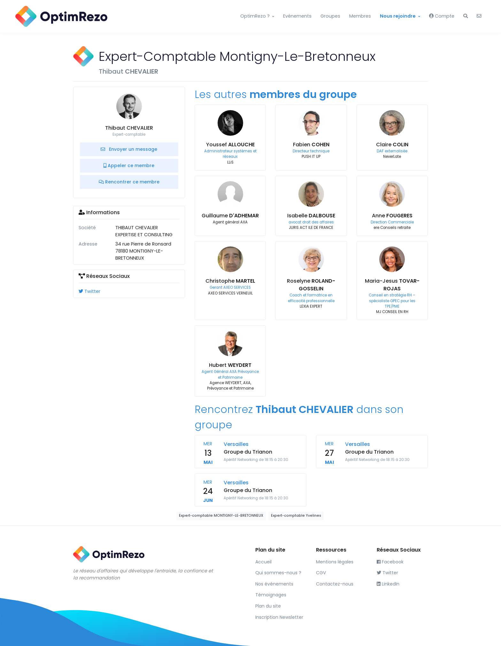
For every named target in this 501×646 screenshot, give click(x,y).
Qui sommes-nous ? (278, 572)
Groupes (330, 16)
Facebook (390, 562)
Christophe (230, 281)
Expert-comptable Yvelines (296, 515)
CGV (321, 572)
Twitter (89, 291)
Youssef (230, 144)
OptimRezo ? (255, 16)
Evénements (297, 16)
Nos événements (274, 584)
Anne (392, 215)
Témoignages (270, 595)
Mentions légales (334, 562)
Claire (392, 144)
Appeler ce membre (129, 165)
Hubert (230, 365)
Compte (441, 16)
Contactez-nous (334, 584)
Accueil (263, 562)
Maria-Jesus (392, 284)
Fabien (311, 144)
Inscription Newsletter (279, 617)
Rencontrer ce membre (129, 182)
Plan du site (268, 606)
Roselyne (311, 284)
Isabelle (311, 215)
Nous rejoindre (398, 16)
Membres (360, 16)
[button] (465, 16)
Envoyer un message (129, 149)
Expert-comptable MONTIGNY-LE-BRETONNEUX (221, 515)
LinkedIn (388, 584)
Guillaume (230, 215)
